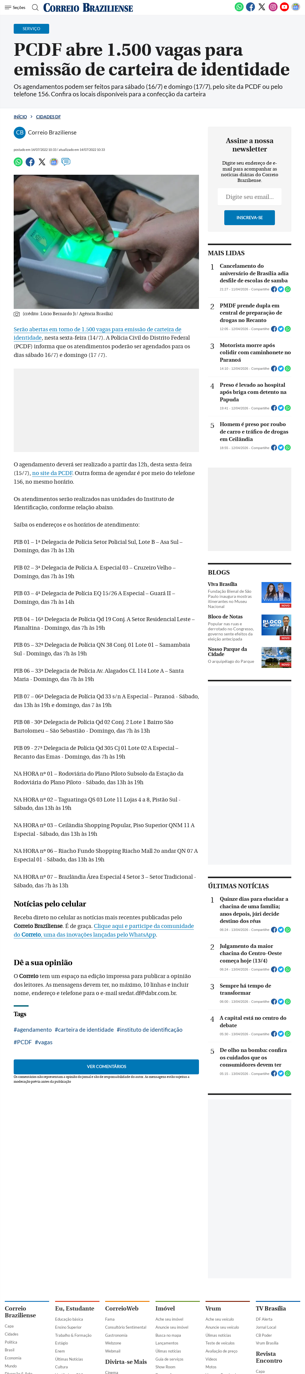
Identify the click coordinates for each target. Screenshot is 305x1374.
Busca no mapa (168, 1335)
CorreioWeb (122, 1308)
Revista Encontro (269, 1357)
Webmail (112, 1351)
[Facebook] (250, 10)
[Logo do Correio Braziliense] (88, 7)
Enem (60, 1351)
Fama (110, 1319)
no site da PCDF (52, 473)
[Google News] (295, 10)
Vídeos (211, 1359)
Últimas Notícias (69, 1359)
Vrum (213, 1308)
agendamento (34, 1029)
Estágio (61, 1343)
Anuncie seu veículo (222, 1327)
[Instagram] (273, 10)
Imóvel (165, 1308)
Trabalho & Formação (73, 1335)
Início (20, 116)
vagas (45, 1042)
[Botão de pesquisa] (33, 7)
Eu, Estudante (74, 1308)
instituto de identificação (151, 1029)
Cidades (11, 1334)
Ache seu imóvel (169, 1319)
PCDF (24, 1042)
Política (11, 1342)
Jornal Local (266, 1327)
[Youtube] (284, 10)
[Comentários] (65, 164)
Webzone (113, 1343)
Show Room (165, 1366)
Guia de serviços (169, 1359)
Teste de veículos (220, 1343)
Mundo (11, 1366)
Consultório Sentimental (125, 1327)
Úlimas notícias (168, 1351)
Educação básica (69, 1319)
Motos (211, 1366)
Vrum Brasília (267, 1343)
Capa (9, 1326)
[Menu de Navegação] (16, 7)
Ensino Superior (68, 1327)
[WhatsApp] (239, 10)
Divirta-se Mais (126, 1361)
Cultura (61, 1366)
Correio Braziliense (20, 1312)
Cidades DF (48, 116)
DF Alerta (264, 1319)
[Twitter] (261, 10)
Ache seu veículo (220, 1319)
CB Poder (264, 1335)
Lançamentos (166, 1343)
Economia (13, 1358)
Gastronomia (116, 1335)
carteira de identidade (86, 1029)
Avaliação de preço (221, 1351)
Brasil (9, 1349)
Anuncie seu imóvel (171, 1327)
